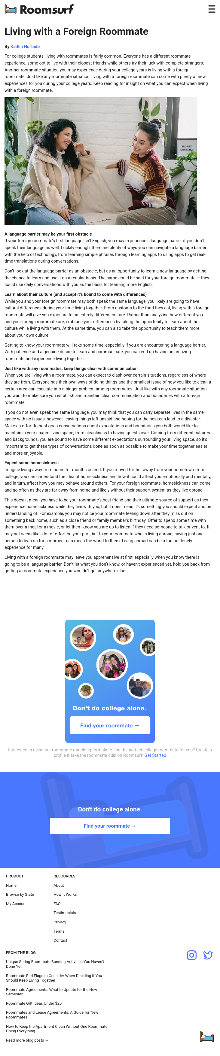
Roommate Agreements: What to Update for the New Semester (51, 992)
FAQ (56, 903)
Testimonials (64, 912)
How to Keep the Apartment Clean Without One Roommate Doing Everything (56, 1028)
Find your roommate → (110, 826)
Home (11, 885)
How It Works (65, 894)
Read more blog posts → (27, 1040)
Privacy (59, 922)
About (58, 885)
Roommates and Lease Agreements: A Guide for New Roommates (52, 1014)
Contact (60, 940)
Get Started (155, 755)
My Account (16, 903)
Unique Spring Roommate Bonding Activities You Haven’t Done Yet (55, 964)
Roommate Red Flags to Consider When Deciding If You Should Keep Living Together (54, 978)
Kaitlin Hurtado (25, 46)
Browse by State (20, 894)
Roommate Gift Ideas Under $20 (34, 1003)
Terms (59, 931)
